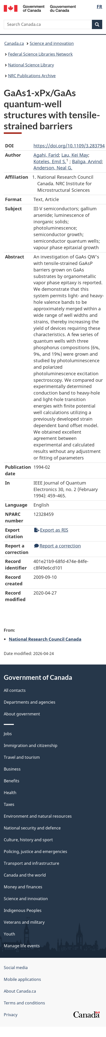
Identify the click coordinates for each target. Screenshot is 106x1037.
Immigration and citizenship (30, 745)
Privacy (10, 1014)
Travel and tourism (22, 757)
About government (22, 714)
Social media (16, 967)
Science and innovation (52, 43)
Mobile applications (22, 979)
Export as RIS (51, 530)
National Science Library (31, 65)
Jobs (8, 733)
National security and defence (32, 828)
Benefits (11, 781)
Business (12, 769)
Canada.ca (14, 43)
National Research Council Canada (45, 639)
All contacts (15, 690)
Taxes (9, 804)
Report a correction (57, 546)
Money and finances (23, 887)
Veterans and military (24, 922)
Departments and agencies (29, 702)
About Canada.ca (20, 991)
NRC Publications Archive (32, 75)
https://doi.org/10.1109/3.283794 (69, 146)
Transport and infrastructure (31, 863)
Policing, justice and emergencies (35, 851)
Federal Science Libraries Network (40, 54)
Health (10, 792)
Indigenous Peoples (23, 910)
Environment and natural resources (38, 816)
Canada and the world (25, 875)
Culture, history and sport (28, 839)
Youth (9, 934)
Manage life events (22, 946)
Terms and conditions (24, 1003)
